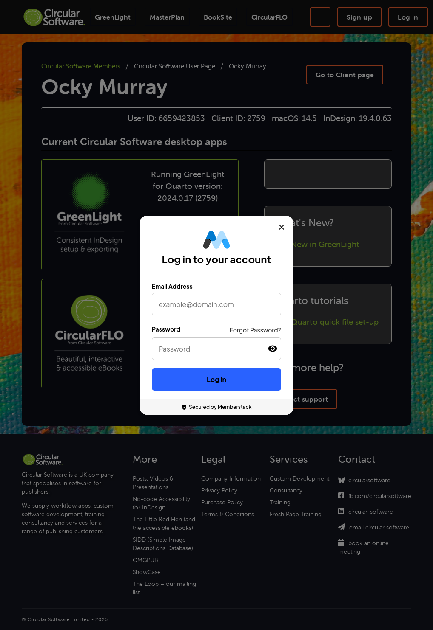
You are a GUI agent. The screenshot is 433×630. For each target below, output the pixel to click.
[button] (273, 349)
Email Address (172, 286)
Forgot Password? (255, 330)
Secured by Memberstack (217, 407)
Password (166, 329)
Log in (216, 379)
